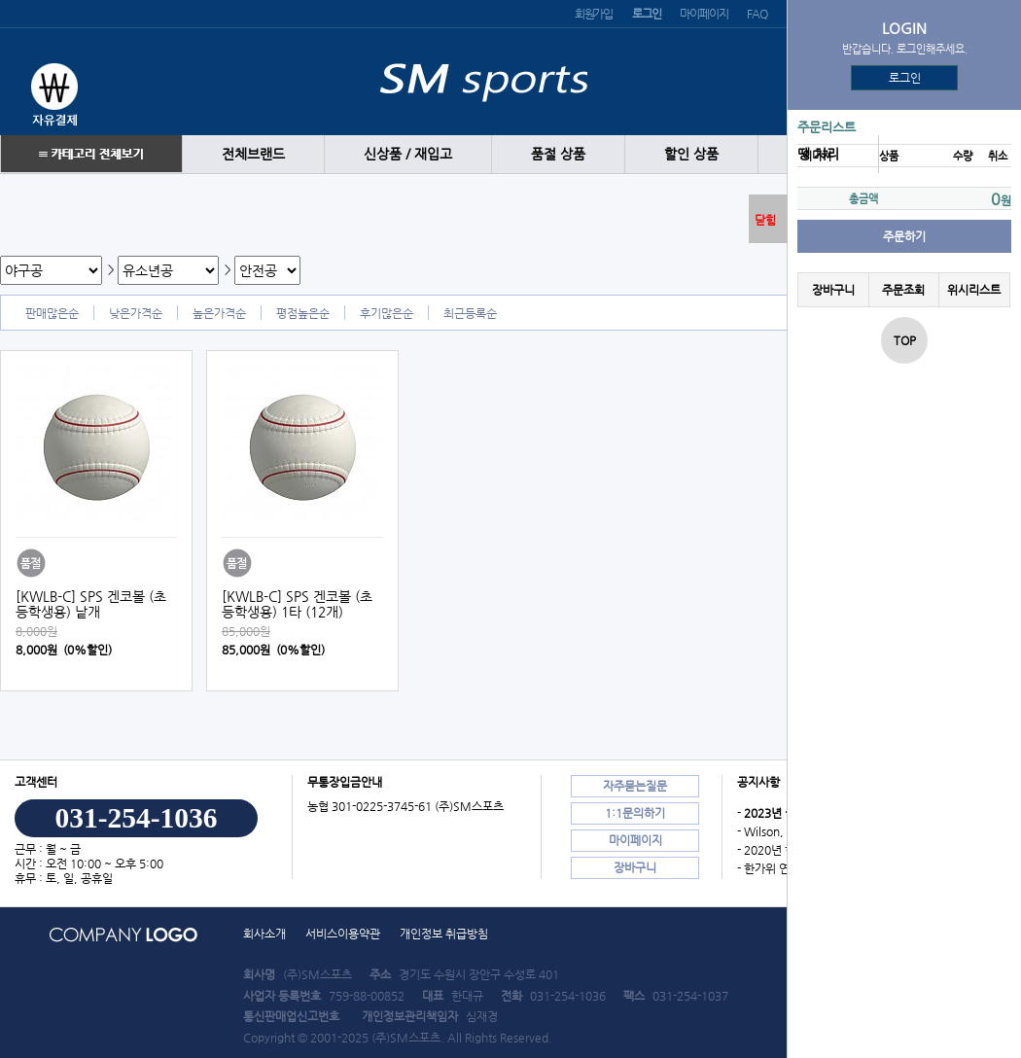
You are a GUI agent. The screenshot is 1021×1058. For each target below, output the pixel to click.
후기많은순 (386, 313)
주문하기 (904, 236)
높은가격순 (219, 313)
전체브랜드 (253, 154)
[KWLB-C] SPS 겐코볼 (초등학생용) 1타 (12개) (297, 603)
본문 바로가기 (0, 0)
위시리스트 (974, 290)
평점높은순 (303, 313)
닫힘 (765, 220)
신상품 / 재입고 (408, 154)
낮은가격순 (135, 313)
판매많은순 (52, 313)
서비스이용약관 (342, 933)
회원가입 (594, 13)
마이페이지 (703, 13)
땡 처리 (818, 154)
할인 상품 (691, 154)
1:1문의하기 (635, 813)
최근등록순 (470, 313)
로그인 (905, 78)
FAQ (756, 13)
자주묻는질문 (635, 786)
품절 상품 (558, 154)
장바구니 (833, 290)
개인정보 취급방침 (444, 933)
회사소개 (264, 933)
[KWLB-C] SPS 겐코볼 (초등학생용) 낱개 (91, 603)
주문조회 (903, 290)
